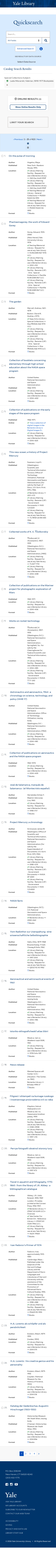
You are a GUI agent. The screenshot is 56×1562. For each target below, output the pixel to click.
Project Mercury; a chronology (26, 822)
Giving (9, 1525)
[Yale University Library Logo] (28, 3)
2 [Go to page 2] (25, 1453)
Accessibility (12, 1521)
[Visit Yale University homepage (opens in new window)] (11, 1494)
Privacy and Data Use (16, 1529)
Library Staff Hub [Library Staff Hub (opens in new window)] (14, 1533)
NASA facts (16, 900)
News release (17, 1064)
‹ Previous (28, 139)
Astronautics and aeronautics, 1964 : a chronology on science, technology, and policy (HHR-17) (31, 695)
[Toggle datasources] (38, 62)
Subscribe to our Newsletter (20, 1510)
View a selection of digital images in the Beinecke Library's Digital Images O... (36, 426)
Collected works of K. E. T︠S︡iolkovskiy (28, 531)
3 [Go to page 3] (30, 1453)
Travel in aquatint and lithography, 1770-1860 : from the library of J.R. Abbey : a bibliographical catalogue (31, 1185)
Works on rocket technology (24, 621)
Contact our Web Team (18, 1514)
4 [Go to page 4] (34, 1453)
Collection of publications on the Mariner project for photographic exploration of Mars (31, 589)
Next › (40, 139)
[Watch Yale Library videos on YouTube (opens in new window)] (16, 1484)
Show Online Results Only (28, 107)
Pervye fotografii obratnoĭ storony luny (31, 1148)
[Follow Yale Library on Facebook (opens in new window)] (7, 1484)
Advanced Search (25, 48)
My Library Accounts (16, 1506)
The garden (15, 301)
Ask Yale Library (13, 1502)
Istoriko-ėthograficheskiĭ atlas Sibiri (29, 1031)
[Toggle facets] (43, 122)
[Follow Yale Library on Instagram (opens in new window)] (11, 1484)
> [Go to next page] (39, 1453)
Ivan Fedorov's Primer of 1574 (25, 1245)
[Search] (28, 34)
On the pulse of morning (22, 156)
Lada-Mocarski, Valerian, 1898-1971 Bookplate (29, 81)
